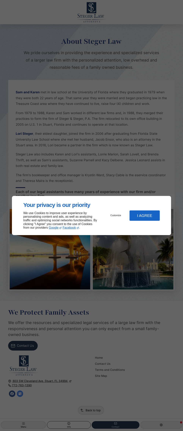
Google (54, 227)
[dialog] (91, 215)
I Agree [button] (144, 216)
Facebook (69, 227)
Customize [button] (115, 215)
